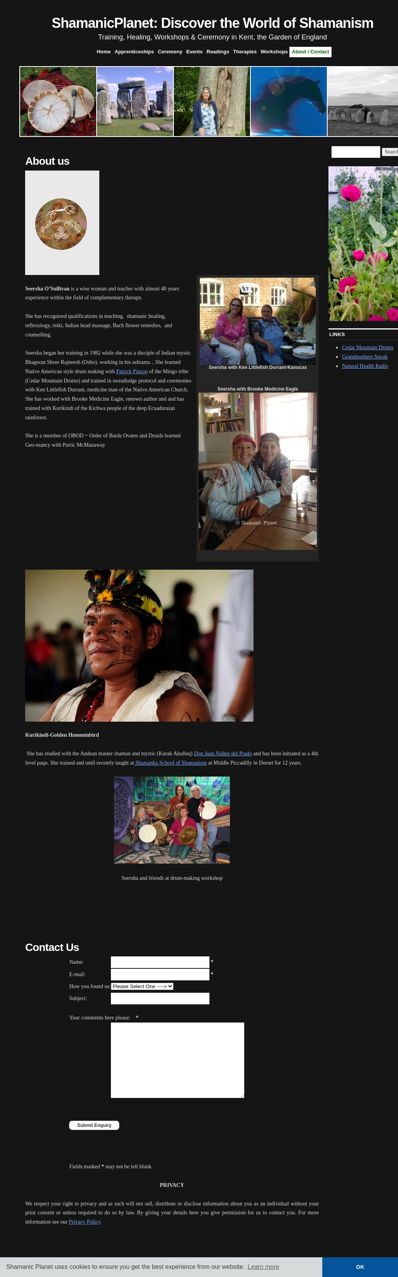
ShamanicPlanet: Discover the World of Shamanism (213, 23)
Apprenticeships (134, 52)
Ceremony (170, 52)
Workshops (274, 52)
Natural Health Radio (365, 366)
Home (104, 52)
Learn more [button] (263, 1266)
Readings (218, 52)
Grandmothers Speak (365, 357)
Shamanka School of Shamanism (170, 763)
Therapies (245, 52)
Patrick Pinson (132, 371)
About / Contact (310, 52)
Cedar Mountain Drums (367, 347)
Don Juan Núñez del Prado (223, 753)
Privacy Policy (84, 1222)
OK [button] (360, 1267)
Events (194, 52)
